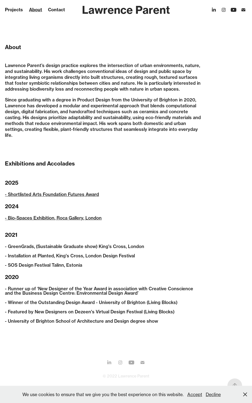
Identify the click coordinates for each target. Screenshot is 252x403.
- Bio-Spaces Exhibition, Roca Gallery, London (53, 218)
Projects (14, 10)
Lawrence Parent (126, 9)
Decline (213, 394)
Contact (56, 10)
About (35, 10)
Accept (194, 394)
